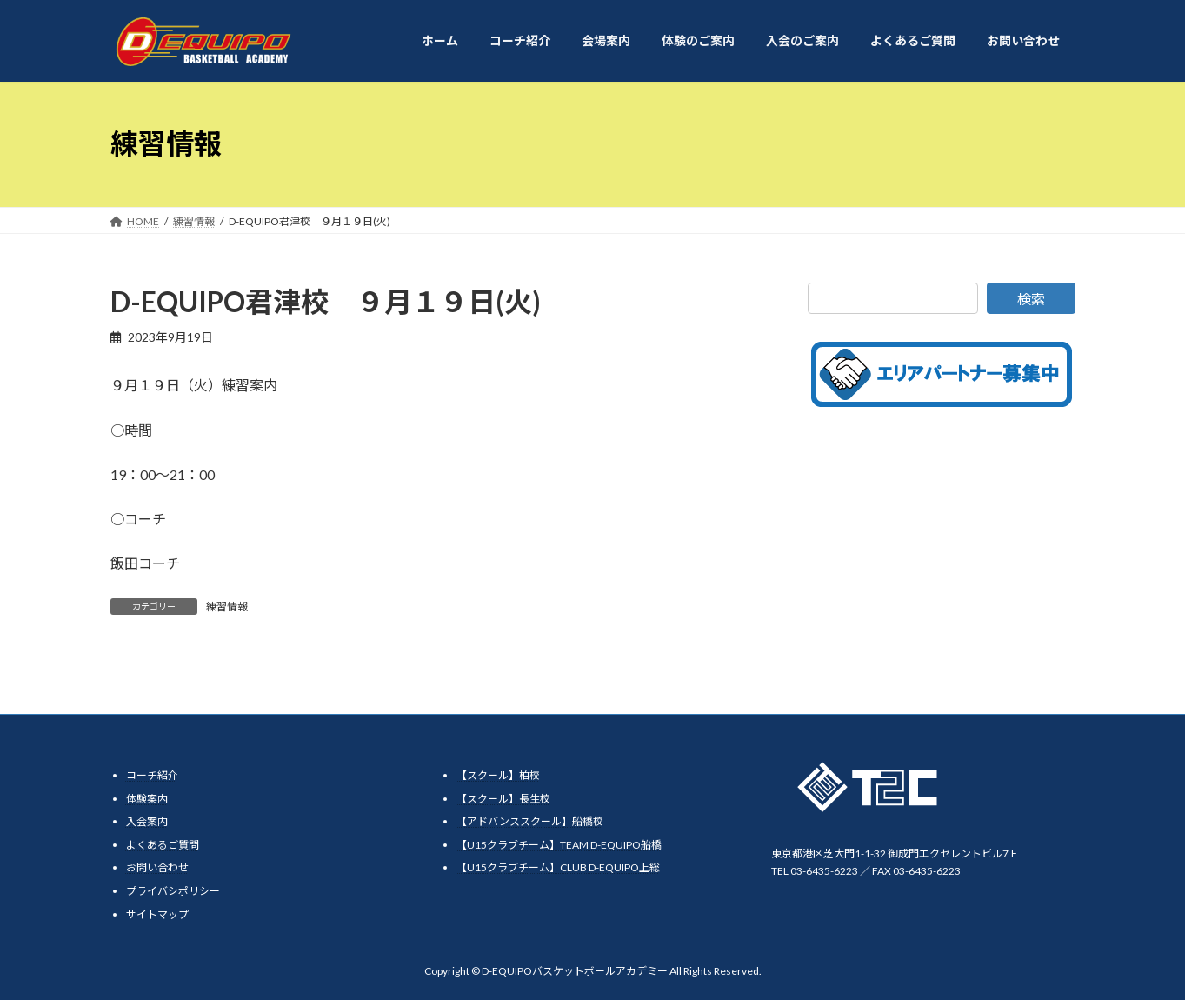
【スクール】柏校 (498, 775)
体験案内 (147, 797)
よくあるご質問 (162, 843)
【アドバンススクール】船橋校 (529, 821)
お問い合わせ (157, 867)
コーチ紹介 (152, 775)
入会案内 (147, 821)
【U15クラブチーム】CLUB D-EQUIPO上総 (558, 867)
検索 (1031, 298)
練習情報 (227, 606)
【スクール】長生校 (503, 797)
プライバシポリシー (173, 890)
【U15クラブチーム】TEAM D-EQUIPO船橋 (559, 843)
